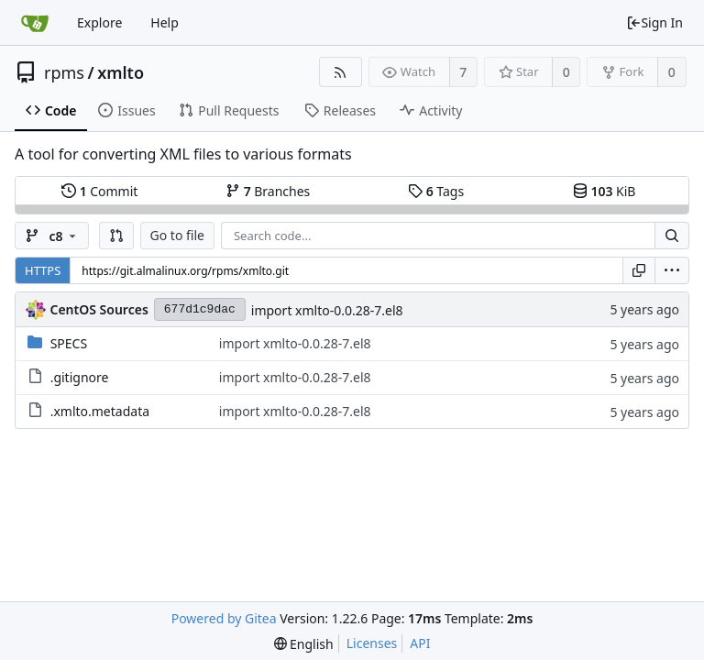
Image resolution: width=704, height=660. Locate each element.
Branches (268, 191)
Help (164, 22)
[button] (116, 235)
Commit (99, 191)
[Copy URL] (638, 270)
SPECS (68, 343)
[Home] (34, 22)
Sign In (654, 22)
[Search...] (671, 235)
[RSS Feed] (340, 72)
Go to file (177, 235)
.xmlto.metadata (99, 411)
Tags (436, 191)
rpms (64, 72)
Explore (99, 22)
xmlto (120, 72)
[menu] (671, 270)
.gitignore (79, 377)
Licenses (372, 643)
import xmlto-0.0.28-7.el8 (327, 310)
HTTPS (42, 270)
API (420, 643)
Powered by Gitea (224, 618)
